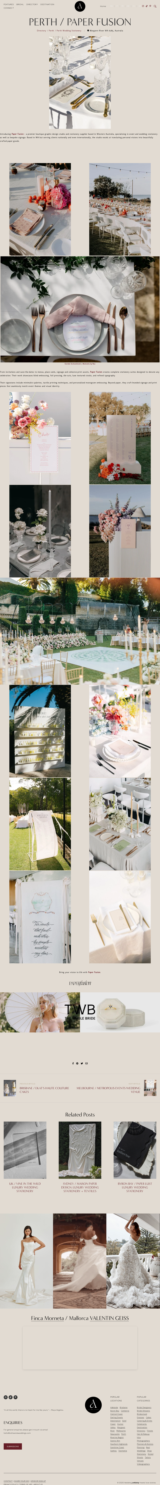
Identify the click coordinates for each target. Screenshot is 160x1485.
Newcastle (115, 1434)
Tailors (148, 1457)
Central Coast (116, 1414)
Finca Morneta (47, 1318)
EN (111, 6)
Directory (42, 30)
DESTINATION (47, 4)
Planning (140, 1447)
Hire (139, 1437)
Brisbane (124, 1407)
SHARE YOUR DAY (21, 1481)
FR (122, 6)
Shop (149, 1450)
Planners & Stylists (145, 1444)
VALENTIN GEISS (109, 1318)
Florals (150, 1430)
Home (103, 6)
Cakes (148, 1417)
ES (134, 6)
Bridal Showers (143, 1410)
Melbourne (121, 1430)
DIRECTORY (32, 4)
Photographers (143, 1440)
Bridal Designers (144, 1407)
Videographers (143, 1464)
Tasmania (122, 1450)
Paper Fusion (18, 134)
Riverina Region (117, 1437)
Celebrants (142, 1424)
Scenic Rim (115, 1440)
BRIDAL (20, 4)
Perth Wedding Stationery (69, 30)
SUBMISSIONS (13, 1446)
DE (128, 6)
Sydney (113, 1450)
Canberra (125, 1410)
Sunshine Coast (117, 1447)
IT (117, 6)
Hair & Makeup (143, 1434)
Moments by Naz (89, 364)
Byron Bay (114, 1410)
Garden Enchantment (73, 364)
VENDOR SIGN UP (38, 1481)
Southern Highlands (119, 1444)
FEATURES (9, 4)
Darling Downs (116, 1417)
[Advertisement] (80, 154)
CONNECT (9, 8)
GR (140, 6)
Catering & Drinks (144, 1420)
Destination (115, 1420)
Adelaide (114, 1407)
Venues (140, 1460)
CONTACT (8, 1481)
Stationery (141, 1454)
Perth (52, 30)
